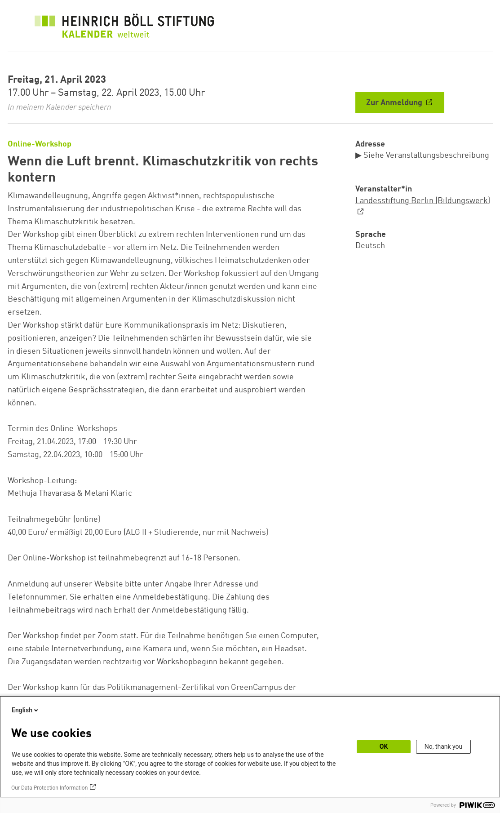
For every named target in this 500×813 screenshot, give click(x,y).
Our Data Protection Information (49, 788)
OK (384, 746)
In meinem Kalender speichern (59, 107)
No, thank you (444, 746)
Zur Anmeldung (395, 103)
